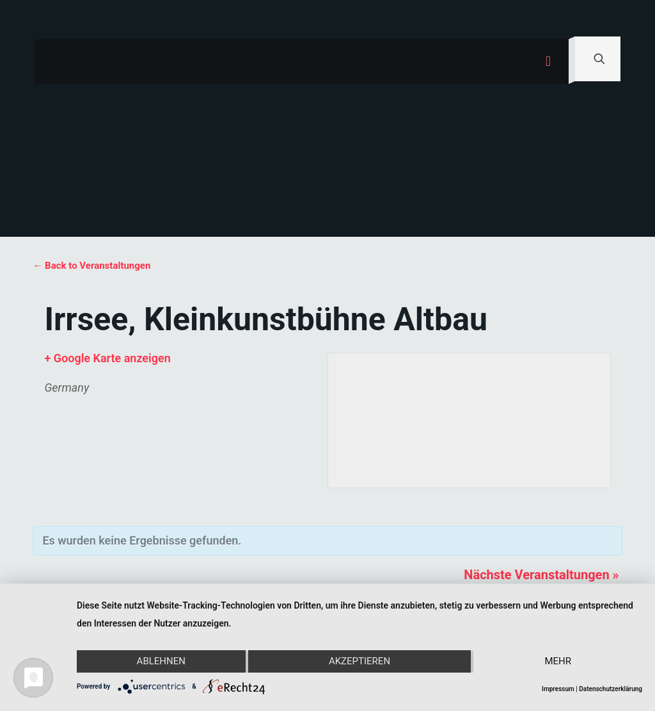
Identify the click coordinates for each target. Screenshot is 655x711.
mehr (558, 661)
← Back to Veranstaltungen (91, 265)
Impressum (558, 688)
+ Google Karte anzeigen (107, 358)
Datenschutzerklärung (610, 688)
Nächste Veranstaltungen (541, 574)
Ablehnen (160, 661)
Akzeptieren (359, 661)
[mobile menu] (548, 61)
